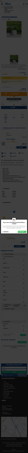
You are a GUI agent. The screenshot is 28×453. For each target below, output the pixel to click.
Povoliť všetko (22, 231)
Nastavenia (5, 231)
